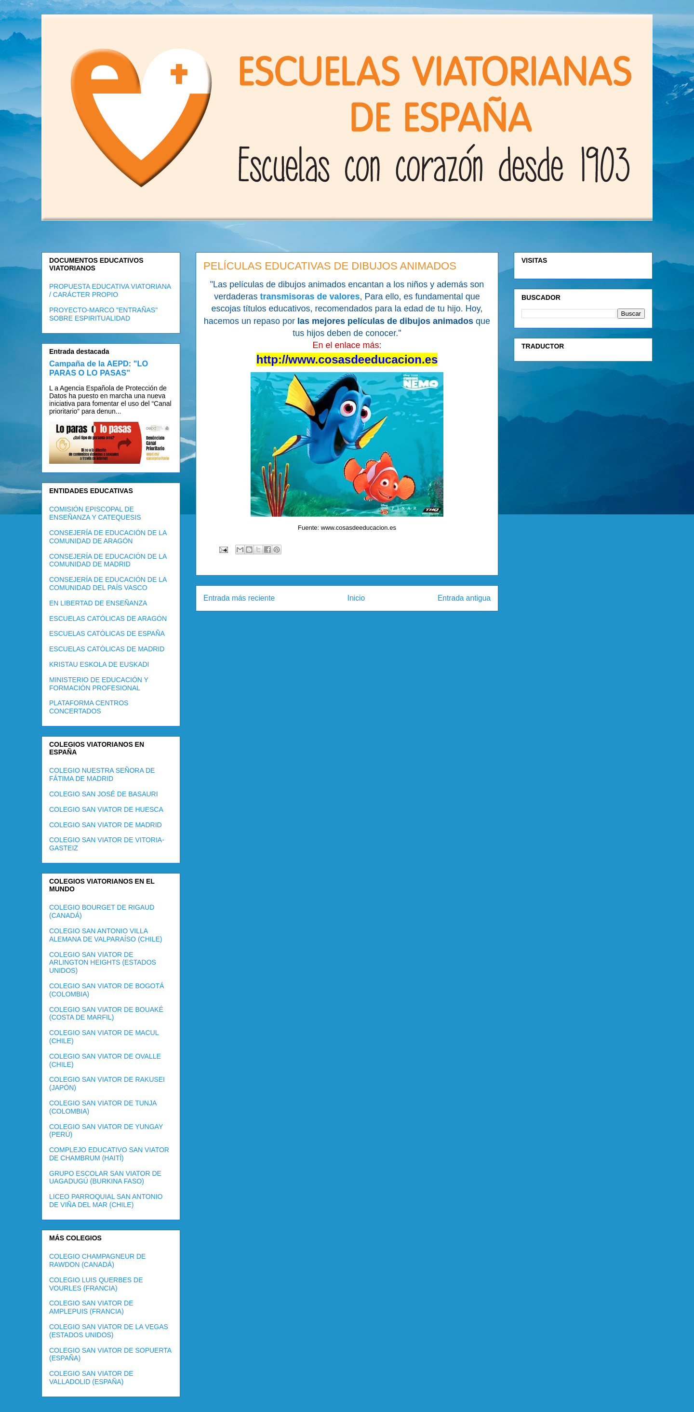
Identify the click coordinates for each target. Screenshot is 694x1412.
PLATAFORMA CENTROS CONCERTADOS (88, 707)
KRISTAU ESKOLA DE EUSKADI (99, 664)
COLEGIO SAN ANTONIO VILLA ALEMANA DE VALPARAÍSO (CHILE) (105, 935)
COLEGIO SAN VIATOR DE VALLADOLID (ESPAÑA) (91, 1377)
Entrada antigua (464, 598)
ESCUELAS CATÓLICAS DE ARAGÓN (108, 618)
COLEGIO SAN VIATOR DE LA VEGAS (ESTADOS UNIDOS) (108, 1331)
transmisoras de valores (310, 296)
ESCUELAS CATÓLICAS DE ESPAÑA (107, 633)
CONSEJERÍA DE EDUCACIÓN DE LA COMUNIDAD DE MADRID (108, 560)
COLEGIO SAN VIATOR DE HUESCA (106, 809)
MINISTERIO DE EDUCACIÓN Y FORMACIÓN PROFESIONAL (98, 684)
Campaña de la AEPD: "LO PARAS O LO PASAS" (98, 368)
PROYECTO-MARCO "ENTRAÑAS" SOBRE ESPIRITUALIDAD (103, 314)
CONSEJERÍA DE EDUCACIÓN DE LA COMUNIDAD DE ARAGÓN (108, 537)
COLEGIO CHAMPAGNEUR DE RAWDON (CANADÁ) (97, 1260)
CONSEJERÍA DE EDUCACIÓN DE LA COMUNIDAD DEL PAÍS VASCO (108, 584)
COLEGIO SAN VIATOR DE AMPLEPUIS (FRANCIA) (91, 1307)
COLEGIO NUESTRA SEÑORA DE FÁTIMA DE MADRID (102, 774)
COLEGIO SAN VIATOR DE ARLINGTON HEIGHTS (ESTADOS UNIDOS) (102, 963)
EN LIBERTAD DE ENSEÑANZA (98, 603)
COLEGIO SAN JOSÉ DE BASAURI (103, 794)
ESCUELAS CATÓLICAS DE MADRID (106, 649)
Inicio (356, 598)
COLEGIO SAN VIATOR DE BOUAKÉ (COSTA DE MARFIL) (106, 1014)
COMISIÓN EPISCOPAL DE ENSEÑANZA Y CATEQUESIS (95, 513)
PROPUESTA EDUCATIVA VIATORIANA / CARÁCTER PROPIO (110, 290)
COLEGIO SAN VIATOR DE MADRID (105, 825)
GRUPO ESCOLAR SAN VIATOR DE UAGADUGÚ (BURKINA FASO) (105, 1177)
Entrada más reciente (239, 598)
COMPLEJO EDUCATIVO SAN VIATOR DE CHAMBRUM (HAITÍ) (109, 1154)
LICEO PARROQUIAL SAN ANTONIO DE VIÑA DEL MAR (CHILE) (105, 1201)
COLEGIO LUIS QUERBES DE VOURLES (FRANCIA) (96, 1284)
